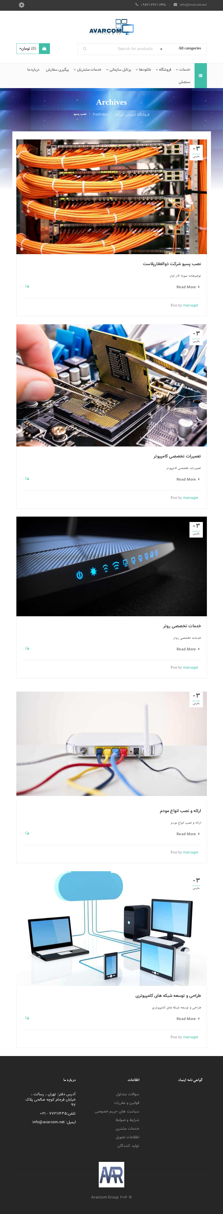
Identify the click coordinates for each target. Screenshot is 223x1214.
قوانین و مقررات (126, 1103)
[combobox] (182, 49)
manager (191, 305)
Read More (186, 287)
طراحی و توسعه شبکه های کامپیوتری (168, 995)
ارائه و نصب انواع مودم (180, 811)
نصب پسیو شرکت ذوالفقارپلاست (172, 264)
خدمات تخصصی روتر (182, 626)
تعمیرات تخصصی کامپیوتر (177, 456)
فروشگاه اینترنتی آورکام (132, 114)
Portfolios (100, 114)
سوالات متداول (127, 1094)
